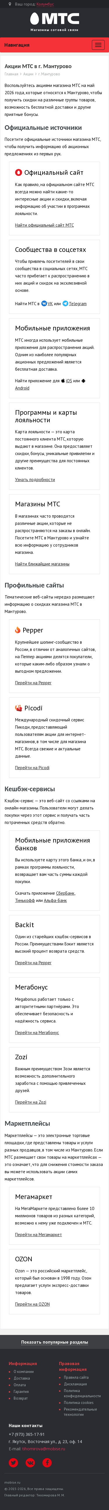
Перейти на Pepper (33, 682)
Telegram (78, 303)
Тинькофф (25, 900)
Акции (28, 74)
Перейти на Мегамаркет (38, 1234)
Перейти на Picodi (32, 767)
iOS (69, 380)
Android (22, 388)
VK (50, 303)
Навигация (16, 44)
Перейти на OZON (32, 1304)
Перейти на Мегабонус (37, 1032)
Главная (11, 74)
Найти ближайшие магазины (42, 564)
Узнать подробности (35, 479)
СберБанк (65, 893)
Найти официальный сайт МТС (44, 225)
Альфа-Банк (55, 900)
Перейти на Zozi (30, 1102)
